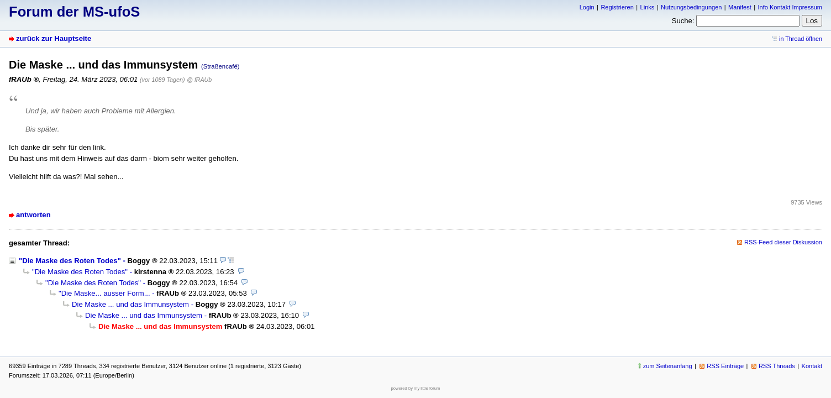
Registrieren (617, 7)
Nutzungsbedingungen (691, 7)
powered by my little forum (415, 388)
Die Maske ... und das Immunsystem (130, 304)
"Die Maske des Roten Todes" (70, 260)
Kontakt (812, 366)
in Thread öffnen (800, 38)
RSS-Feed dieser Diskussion (783, 242)
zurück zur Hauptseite (53, 38)
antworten (33, 215)
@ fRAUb (199, 79)
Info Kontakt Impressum (790, 7)
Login (587, 7)
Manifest (739, 7)
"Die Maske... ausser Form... (104, 293)
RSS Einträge (725, 366)
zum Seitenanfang (667, 366)
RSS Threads (777, 366)
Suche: (683, 21)
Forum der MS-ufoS (74, 11)
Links (647, 7)
